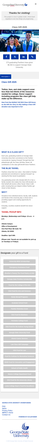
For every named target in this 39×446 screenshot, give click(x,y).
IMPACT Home (7, 413)
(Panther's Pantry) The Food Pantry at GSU (19, 273)
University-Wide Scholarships (19, 261)
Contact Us (6, 415)
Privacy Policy (7, 410)
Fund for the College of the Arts (19, 285)
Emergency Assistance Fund (19, 267)
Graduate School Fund (19, 303)
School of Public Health (19, 368)
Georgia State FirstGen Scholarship (19, 279)
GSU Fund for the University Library (19, 380)
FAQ (3, 406)
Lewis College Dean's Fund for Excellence (19, 386)
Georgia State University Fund (19, 332)
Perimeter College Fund (19, 321)
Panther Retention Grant (19, 309)
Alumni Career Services (19, 338)
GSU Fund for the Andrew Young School (19, 326)
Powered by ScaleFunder (28, 417)
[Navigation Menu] (35, 4)
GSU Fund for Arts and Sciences (19, 291)
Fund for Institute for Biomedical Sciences (19, 356)
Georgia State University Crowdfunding (16, 403)
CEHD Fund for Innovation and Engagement (19, 362)
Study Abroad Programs (19, 297)
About (4, 408)
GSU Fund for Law (19, 350)
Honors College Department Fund (19, 374)
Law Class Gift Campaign (19, 344)
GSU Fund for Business (19, 315)
